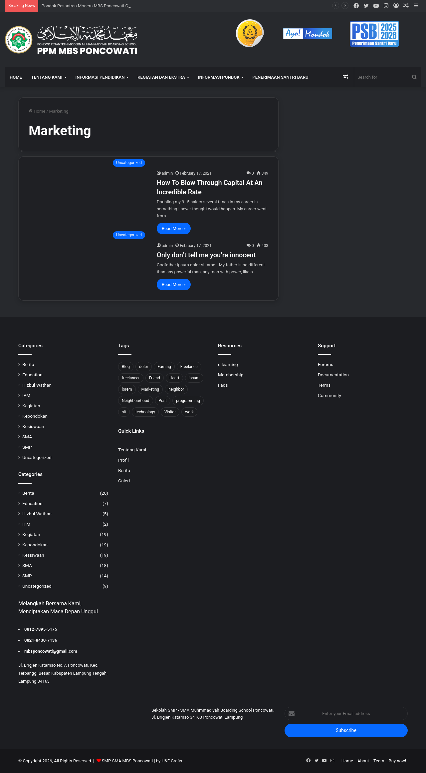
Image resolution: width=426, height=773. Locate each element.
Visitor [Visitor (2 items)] (170, 412)
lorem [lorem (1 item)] (127, 389)
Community (329, 395)
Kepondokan (35, 416)
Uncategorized (37, 457)
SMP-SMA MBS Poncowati (127, 760)
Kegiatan (31, 405)
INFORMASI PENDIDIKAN (100, 77)
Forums (325, 364)
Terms (324, 385)
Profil (123, 460)
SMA (27, 436)
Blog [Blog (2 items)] (126, 366)
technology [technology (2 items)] (145, 412)
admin (167, 173)
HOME (16, 77)
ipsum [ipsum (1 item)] (194, 378)
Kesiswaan (33, 426)
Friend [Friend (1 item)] (154, 378)
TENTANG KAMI (47, 77)
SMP (27, 447)
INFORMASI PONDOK (219, 77)
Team (378, 760)
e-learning (228, 364)
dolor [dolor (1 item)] (143, 366)
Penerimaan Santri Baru (280, 77)
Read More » (174, 228)
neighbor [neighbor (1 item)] (176, 389)
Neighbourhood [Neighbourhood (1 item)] (135, 400)
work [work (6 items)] (189, 412)
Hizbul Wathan (37, 385)
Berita (28, 364)
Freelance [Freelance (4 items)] (189, 366)
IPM (26, 395)
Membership (230, 374)
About (363, 760)
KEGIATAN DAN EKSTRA (161, 77)
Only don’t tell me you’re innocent (206, 255)
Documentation (333, 374)
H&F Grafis (171, 760)
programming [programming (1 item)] (188, 400)
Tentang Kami (132, 449)
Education (32, 374)
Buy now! (397, 760)
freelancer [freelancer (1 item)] (131, 378)
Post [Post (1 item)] (163, 400)
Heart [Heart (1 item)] (174, 378)
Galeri (124, 480)
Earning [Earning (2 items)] (164, 366)
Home (37, 111)
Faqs (223, 385)
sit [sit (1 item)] (124, 412)
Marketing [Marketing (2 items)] (150, 389)
